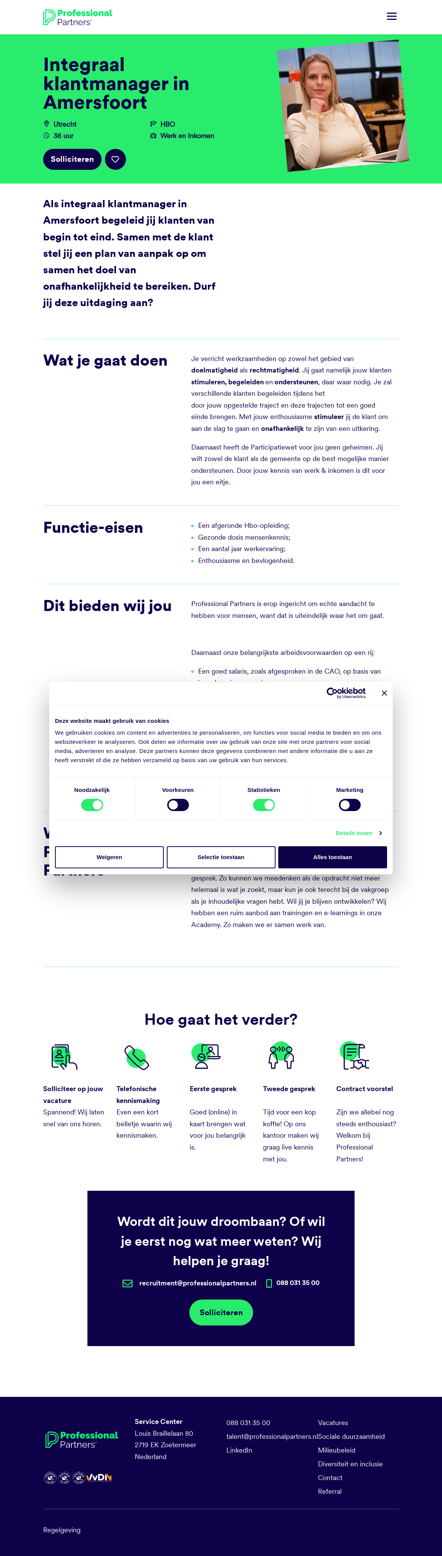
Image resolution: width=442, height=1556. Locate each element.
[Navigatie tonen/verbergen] (391, 17)
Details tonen (354, 833)
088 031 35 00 (248, 1423)
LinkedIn (239, 1450)
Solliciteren (72, 159)
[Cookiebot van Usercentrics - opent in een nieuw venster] (332, 693)
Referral (330, 1491)
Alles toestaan (332, 857)
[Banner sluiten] (384, 693)
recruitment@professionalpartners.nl (197, 1283)
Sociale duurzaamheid (351, 1436)
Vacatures (333, 1423)
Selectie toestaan (221, 857)
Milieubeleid (336, 1450)
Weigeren (109, 857)
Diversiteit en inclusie (350, 1464)
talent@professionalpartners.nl (272, 1436)
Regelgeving (62, 1530)
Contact (330, 1478)
